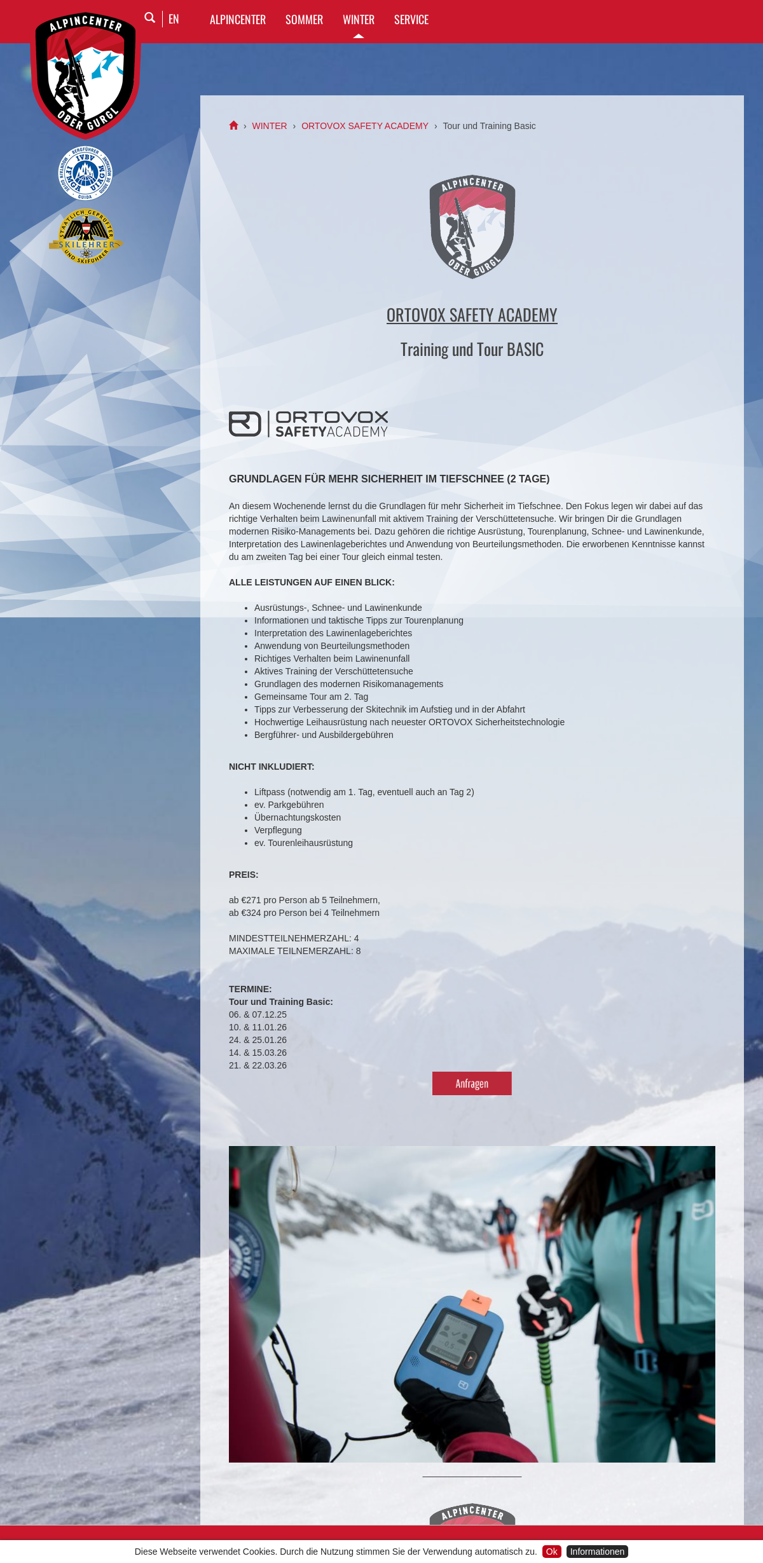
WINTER (359, 19)
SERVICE (411, 19)
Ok (552, 1551)
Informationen (597, 1551)
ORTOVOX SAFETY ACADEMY (365, 126)
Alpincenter (238, 19)
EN (173, 18)
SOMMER (304, 19)
